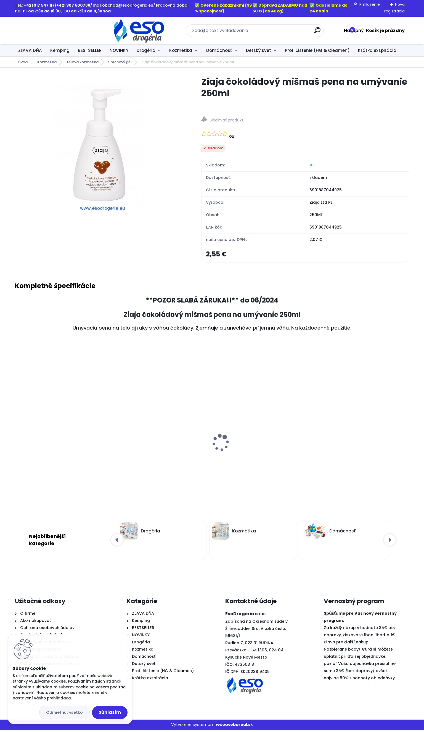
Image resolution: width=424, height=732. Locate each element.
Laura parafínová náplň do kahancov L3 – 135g (360, 455)
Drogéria (146, 50)
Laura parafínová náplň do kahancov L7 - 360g (261, 455)
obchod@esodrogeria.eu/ (128, 5)
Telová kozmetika (82, 62)
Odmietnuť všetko (64, 712)
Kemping (60, 50)
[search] (272, 32)
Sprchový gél (120, 62)
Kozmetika (180, 50)
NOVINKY (119, 50)
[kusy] (35, 500)
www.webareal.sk (234, 727)
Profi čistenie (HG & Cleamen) (317, 50)
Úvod (23, 62)
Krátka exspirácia (377, 50)
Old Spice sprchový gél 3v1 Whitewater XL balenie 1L (159, 455)
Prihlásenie (369, 4)
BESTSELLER (90, 50)
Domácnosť (219, 50)
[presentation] (18, 436)
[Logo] (49, 30)
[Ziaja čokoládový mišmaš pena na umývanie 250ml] (99, 145)
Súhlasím (110, 712)
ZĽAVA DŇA (30, 50)
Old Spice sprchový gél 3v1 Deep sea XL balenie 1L (60, 455)
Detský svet (258, 50)
